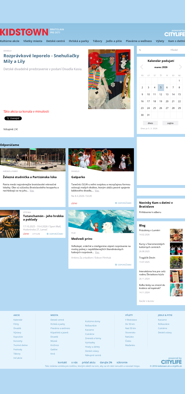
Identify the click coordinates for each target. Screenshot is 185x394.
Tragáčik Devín (147, 257)
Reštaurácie (91, 325)
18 (154, 101)
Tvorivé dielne (20, 345)
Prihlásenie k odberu (150, 212)
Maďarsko (130, 345)
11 (154, 94)
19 (160, 101)
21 (173, 101)
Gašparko (78, 177)
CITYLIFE (36, 233)
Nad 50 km (130, 328)
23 (142, 108)
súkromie (122, 362)
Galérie (53, 349)
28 (173, 108)
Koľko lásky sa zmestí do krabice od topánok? (152, 286)
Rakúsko (129, 336)
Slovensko (130, 332)
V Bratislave (131, 319)
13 (167, 94)
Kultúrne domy (92, 321)
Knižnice (54, 345)
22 (179, 101)
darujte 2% (106, 362)
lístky (74, 203)
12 (160, 94)
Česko (128, 340)
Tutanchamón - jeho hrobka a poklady (43, 217)
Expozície (18, 336)
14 (173, 94)
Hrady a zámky (92, 346)
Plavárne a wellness (139, 41)
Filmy (16, 323)
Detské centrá (55, 41)
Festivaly (17, 349)
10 (148, 94)
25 (154, 108)
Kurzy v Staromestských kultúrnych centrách (152, 245)
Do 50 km (130, 323)
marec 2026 (160, 67)
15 (179, 94)
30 (142, 115)
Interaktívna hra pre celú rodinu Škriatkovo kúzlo (152, 273)
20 (167, 101)
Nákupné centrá (93, 355)
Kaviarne (89, 329)
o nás (74, 362)
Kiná (52, 353)
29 (179, 108)
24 (148, 108)
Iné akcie (17, 357)
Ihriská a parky (79, 41)
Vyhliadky (90, 342)
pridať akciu (88, 362)
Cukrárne (89, 334)
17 (148, 101)
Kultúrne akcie (9, 41)
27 (167, 108)
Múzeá (53, 340)
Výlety (160, 41)
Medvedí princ (81, 239)
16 (142, 101)
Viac (32, 190)
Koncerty (17, 340)
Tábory (97, 41)
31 (148, 115)
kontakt (62, 362)
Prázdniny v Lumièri (149, 230)
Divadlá (17, 328)
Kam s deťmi (176, 41)
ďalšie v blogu (146, 301)
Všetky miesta (32, 41)
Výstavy (17, 332)
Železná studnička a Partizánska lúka (30, 177)
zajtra (170, 123)
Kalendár (17, 319)
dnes (150, 123)
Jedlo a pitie (114, 41)
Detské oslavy (92, 350)
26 (160, 108)
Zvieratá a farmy (93, 338)
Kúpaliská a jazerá (59, 332)
